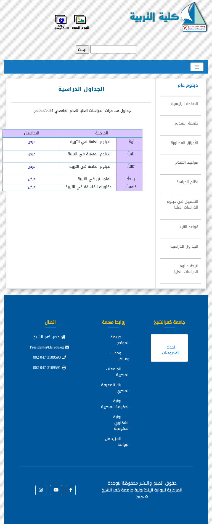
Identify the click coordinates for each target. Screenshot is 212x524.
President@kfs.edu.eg (49, 347)
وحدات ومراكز (119, 355)
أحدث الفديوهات (170, 350)
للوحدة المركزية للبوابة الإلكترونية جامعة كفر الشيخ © (142, 490)
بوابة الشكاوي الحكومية (121, 422)
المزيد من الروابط (117, 441)
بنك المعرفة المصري (115, 387)
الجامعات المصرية (117, 371)
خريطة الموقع (119, 339)
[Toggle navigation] (196, 67)
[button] (71, 490)
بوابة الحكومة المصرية (115, 403)
